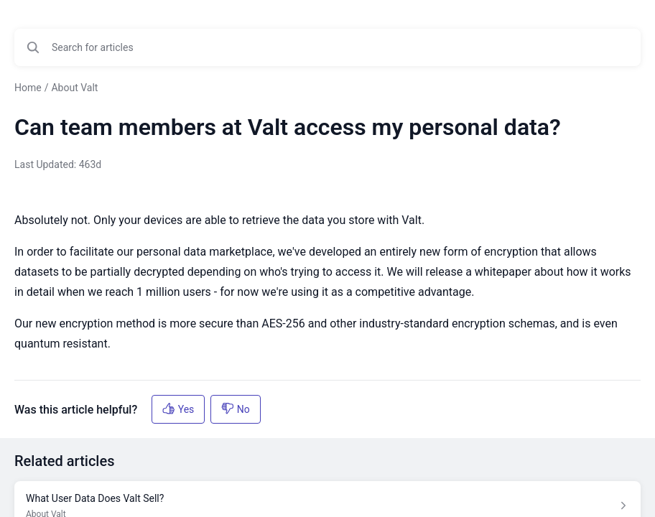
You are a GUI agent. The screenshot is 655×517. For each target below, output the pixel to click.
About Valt (74, 87)
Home (28, 87)
